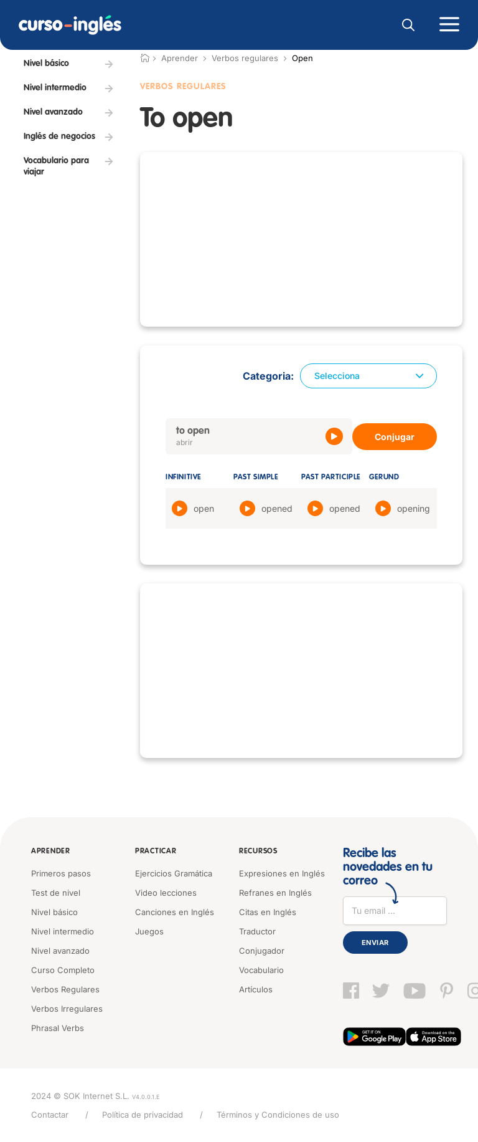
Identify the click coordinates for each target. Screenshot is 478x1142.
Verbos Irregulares (67, 1009)
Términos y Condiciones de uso (278, 1115)
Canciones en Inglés (174, 912)
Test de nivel (55, 893)
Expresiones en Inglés (282, 873)
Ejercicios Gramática (173, 873)
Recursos (258, 851)
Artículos (256, 989)
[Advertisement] (301, 239)
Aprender (50, 851)
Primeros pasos (61, 873)
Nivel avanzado (60, 951)
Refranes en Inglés (275, 893)
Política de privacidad (142, 1115)
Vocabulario (261, 970)
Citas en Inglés (267, 912)
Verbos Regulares (183, 86)
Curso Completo (63, 970)
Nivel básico (54, 912)
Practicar (155, 851)
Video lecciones (166, 893)
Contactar (49, 1115)
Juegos (149, 931)
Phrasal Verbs (57, 1028)
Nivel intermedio (62, 931)
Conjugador (261, 951)
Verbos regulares (245, 58)
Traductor (257, 931)
